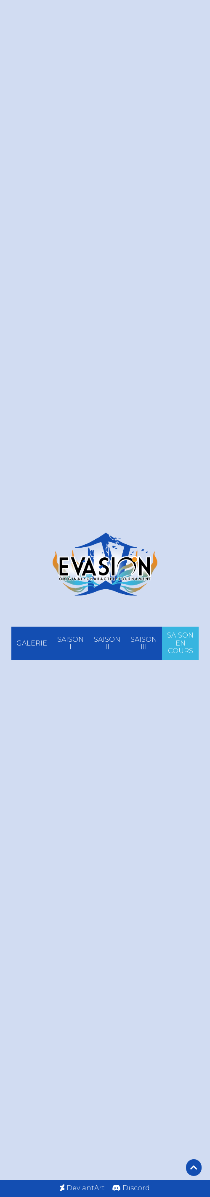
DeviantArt (85, 1188)
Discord (136, 1188)
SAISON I (70, 643)
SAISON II (107, 643)
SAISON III (143, 643)
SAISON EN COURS (180, 643)
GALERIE (31, 643)
